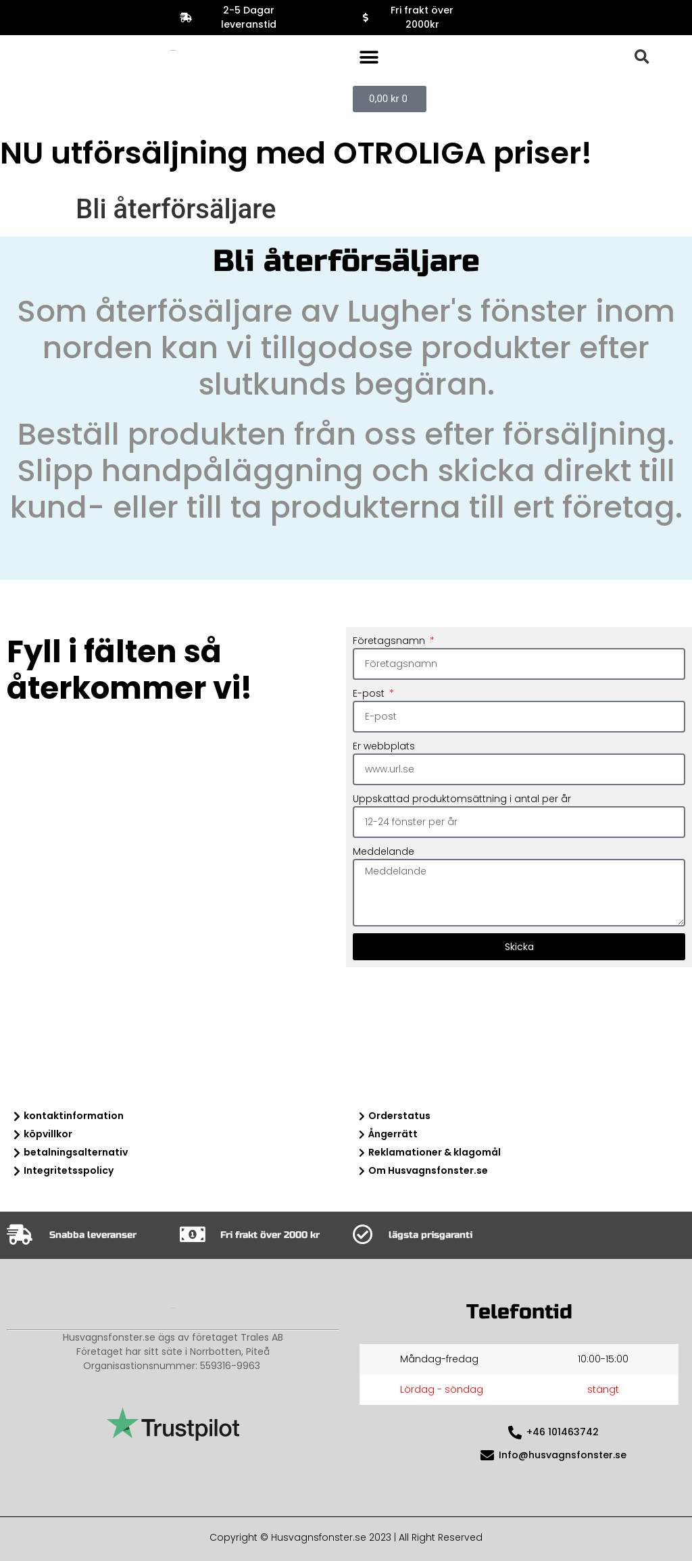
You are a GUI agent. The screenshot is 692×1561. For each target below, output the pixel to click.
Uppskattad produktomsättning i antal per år (462, 799)
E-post (370, 693)
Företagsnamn (390, 640)
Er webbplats (384, 746)
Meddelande (383, 851)
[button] (368, 57)
